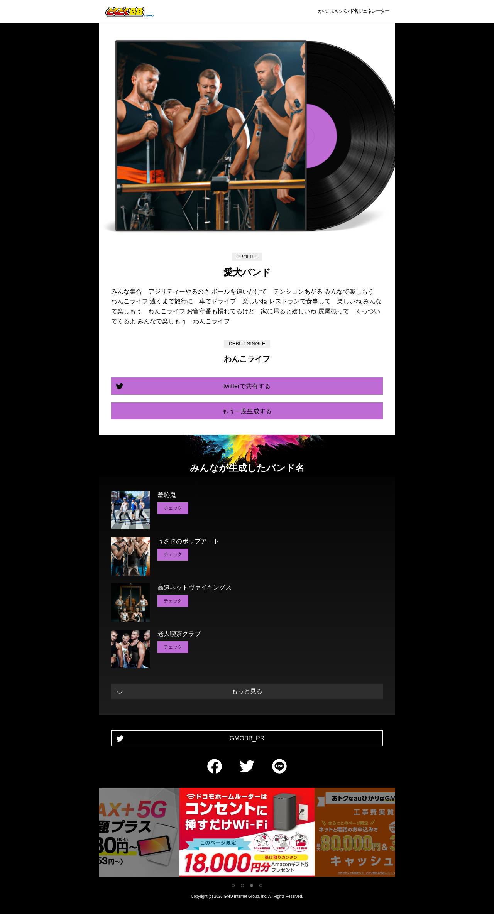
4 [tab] (261, 885)
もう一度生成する (247, 411)
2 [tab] (242, 885)
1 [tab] (233, 885)
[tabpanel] (247, 833)
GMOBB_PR (247, 738)
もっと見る (247, 691)
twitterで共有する (247, 386)
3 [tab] (251, 885)
